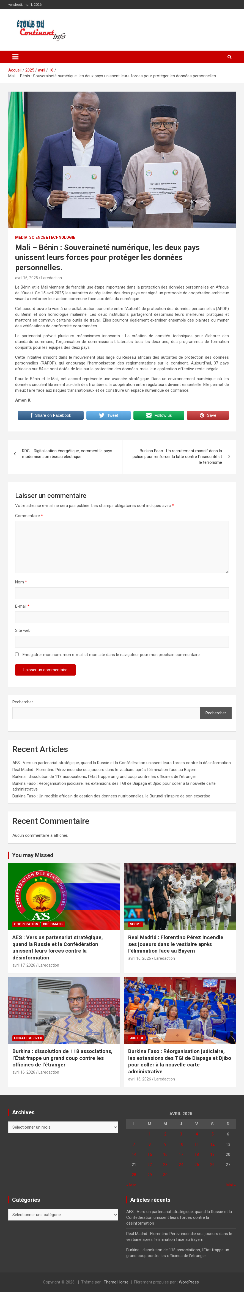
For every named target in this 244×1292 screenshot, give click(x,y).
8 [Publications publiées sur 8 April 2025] (150, 1144)
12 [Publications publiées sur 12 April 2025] (212, 1144)
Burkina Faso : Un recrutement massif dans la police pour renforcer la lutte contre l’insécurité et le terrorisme (177, 456)
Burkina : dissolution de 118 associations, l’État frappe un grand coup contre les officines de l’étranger (104, 776)
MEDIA (21, 237)
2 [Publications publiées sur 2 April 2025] (165, 1134)
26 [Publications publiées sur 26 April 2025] (212, 1164)
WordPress (189, 1282)
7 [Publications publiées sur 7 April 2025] (134, 1144)
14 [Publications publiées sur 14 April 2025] (134, 1154)
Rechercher (22, 702)
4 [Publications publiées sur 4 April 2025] (197, 1134)
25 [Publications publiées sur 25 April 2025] (196, 1164)
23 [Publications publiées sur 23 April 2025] (165, 1164)
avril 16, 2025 (26, 278)
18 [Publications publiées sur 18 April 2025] (196, 1154)
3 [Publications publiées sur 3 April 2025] (181, 1134)
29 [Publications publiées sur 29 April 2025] (149, 1174)
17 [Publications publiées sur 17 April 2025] (181, 1154)
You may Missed (32, 855)
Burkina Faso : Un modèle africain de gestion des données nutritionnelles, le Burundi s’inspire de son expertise (111, 796)
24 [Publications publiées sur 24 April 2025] (181, 1164)
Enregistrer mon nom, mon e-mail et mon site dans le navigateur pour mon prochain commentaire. (112, 654)
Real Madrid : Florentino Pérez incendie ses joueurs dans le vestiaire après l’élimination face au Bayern (104, 769)
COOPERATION (26, 924)
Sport (135, 924)
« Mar (131, 1185)
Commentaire (29, 515)
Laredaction (51, 278)
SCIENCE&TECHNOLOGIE (52, 237)
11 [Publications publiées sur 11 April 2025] (196, 1144)
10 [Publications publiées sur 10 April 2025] (181, 1144)
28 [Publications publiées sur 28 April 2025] (134, 1174)
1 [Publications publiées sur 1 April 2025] (150, 1134)
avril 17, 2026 (23, 965)
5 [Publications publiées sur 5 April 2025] (212, 1134)
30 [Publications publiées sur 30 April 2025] (165, 1174)
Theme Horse (116, 1282)
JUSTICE (137, 1038)
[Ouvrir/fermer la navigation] (15, 57)
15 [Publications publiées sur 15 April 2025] (149, 1154)
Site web (23, 630)
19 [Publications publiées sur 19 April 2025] (212, 1154)
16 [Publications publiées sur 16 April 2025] (165, 1154)
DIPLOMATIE (53, 924)
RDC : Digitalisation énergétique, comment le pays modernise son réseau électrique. (67, 453)
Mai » (231, 1185)
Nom (21, 582)
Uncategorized (28, 1038)
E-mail (22, 606)
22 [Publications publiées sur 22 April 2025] (149, 1164)
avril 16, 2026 (139, 958)
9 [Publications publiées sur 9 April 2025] (165, 1144)
